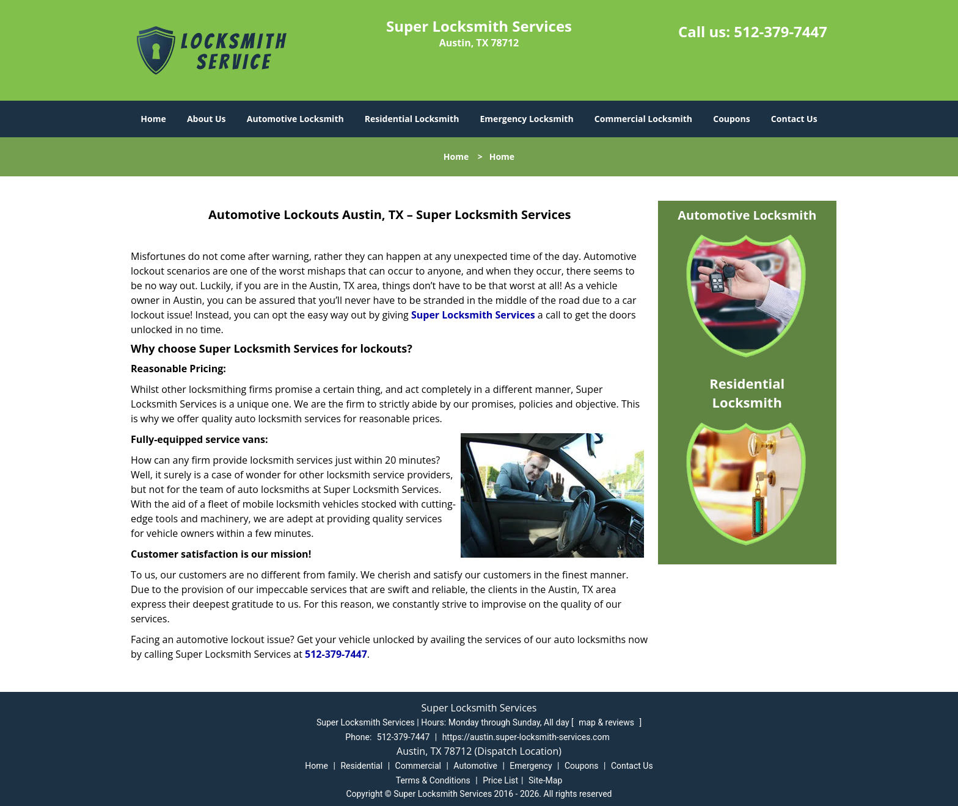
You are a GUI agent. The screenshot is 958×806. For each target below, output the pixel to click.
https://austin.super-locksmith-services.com (526, 737)
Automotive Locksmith (295, 118)
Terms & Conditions (433, 780)
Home (153, 118)
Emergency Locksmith (527, 118)
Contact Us (794, 118)
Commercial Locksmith (643, 118)
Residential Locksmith (412, 118)
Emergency (531, 766)
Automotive (475, 766)
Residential (361, 766)
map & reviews (607, 722)
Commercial (418, 766)
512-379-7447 (780, 31)
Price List (500, 780)
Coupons (731, 118)
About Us (206, 118)
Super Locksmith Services (473, 315)
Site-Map (545, 780)
